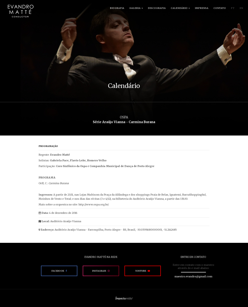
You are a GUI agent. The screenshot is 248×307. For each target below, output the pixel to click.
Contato (220, 8)
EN (241, 8)
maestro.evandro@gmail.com (193, 276)
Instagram (99, 270)
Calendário (180, 8)
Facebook (57, 270)
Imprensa (201, 8)
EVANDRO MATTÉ (16, 11)
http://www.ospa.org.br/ (93, 204)
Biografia (117, 8)
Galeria (136, 8)
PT (233, 8)
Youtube (140, 270)
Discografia (157, 8)
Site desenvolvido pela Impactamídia (124, 298)
